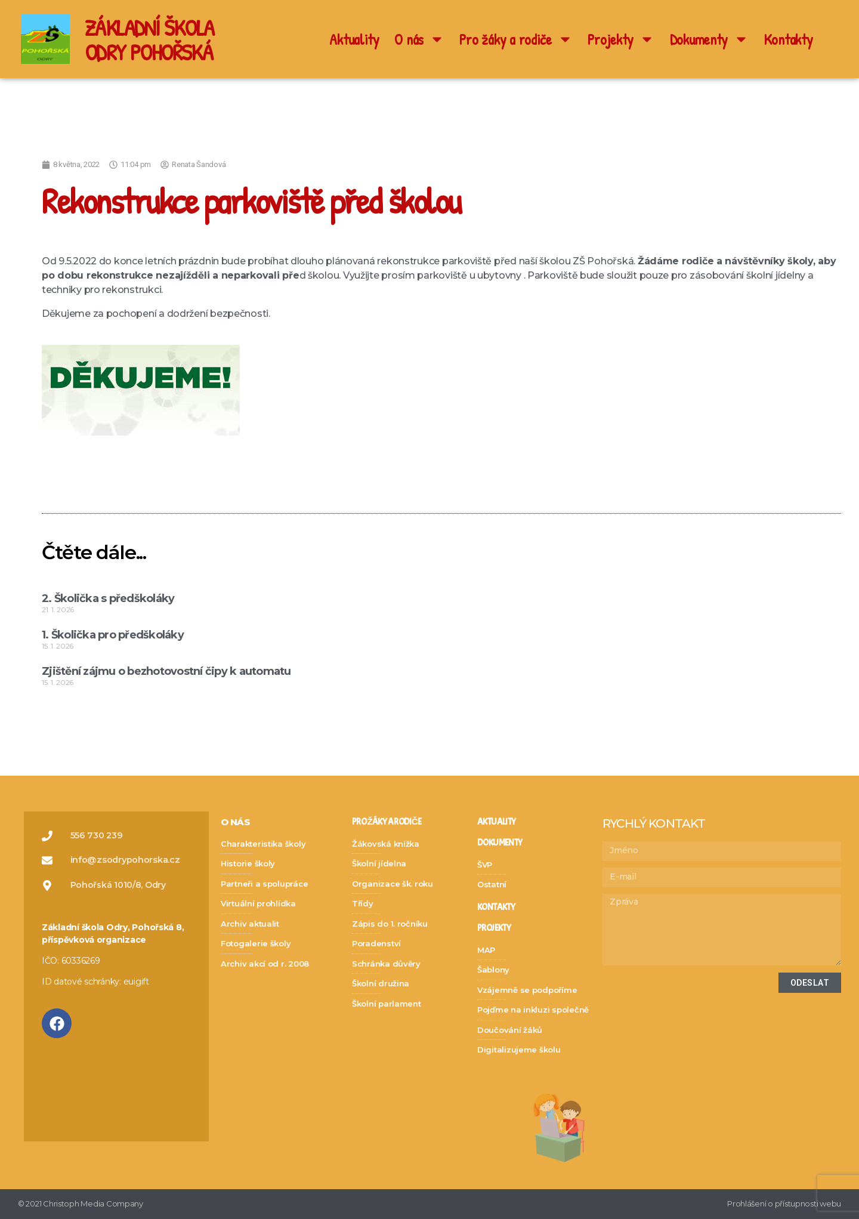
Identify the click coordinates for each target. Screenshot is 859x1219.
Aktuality (354, 39)
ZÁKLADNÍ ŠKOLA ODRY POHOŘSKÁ (153, 39)
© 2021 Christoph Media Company (80, 1203)
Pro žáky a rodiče (515, 39)
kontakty (496, 907)
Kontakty (788, 39)
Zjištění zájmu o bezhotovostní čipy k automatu (166, 671)
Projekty (621, 39)
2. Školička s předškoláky (108, 598)
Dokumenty (709, 39)
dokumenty (499, 842)
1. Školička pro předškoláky (113, 634)
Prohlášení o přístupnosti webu (784, 1203)
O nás (419, 39)
